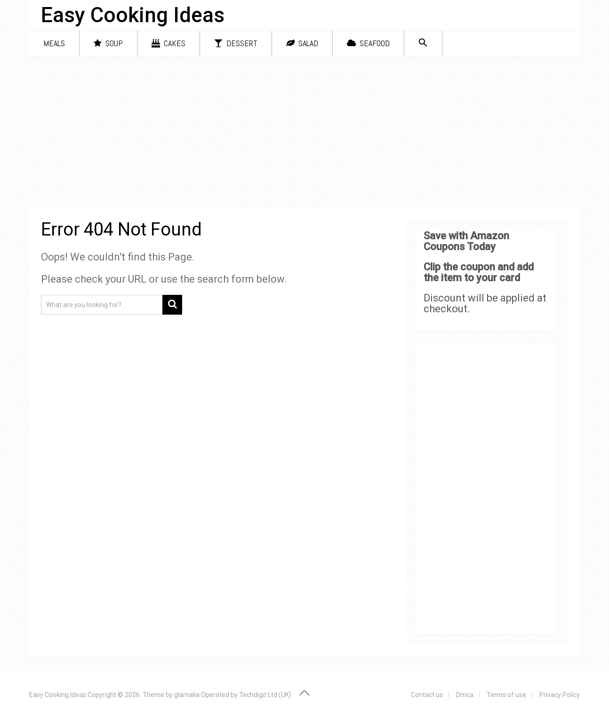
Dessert (235, 43)
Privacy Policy (559, 695)
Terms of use (506, 695)
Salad (302, 43)
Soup (108, 43)
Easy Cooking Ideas (132, 15)
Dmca (464, 695)
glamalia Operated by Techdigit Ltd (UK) (232, 695)
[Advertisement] (304, 134)
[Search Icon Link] (423, 43)
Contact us (427, 695)
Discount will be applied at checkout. (485, 303)
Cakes (168, 43)
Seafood (368, 43)
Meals (54, 43)
